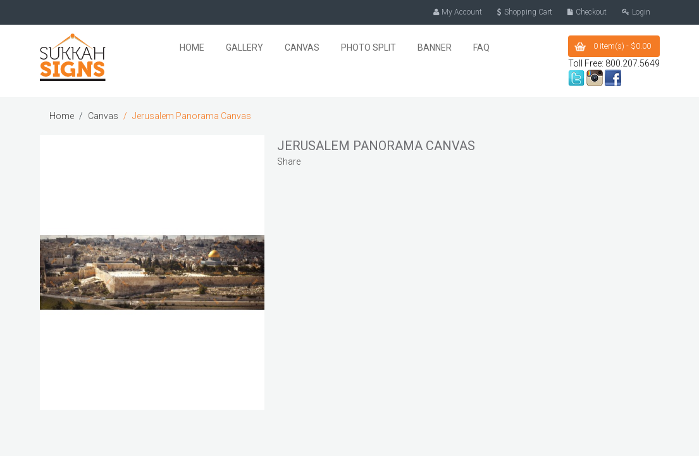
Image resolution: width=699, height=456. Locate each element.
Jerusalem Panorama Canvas (191, 115)
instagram (594, 77)
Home (61, 115)
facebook (613, 77)
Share (288, 161)
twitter (576, 77)
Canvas (103, 115)
